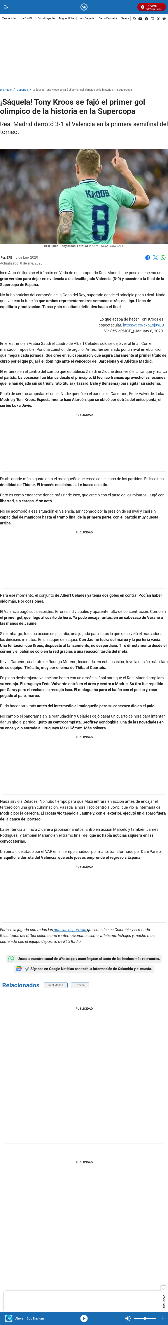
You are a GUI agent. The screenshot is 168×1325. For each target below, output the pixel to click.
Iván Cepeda (86, 18)
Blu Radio (6, 89)
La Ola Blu (27, 18)
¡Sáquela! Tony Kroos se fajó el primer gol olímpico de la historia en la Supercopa (82, 89)
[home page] (84, 7)
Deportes (22, 89)
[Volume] (145, 1318)
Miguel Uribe (66, 18)
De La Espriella (107, 18)
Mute (128, 1318)
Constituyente (46, 18)
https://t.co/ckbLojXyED (143, 325)
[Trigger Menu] (6, 7)
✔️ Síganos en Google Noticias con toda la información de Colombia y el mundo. (84, 969)
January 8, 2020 (149, 331)
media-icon (84, 1318)
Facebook (147, 257)
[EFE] (9, 257)
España (80, 985)
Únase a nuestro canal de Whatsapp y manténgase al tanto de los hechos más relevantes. (84, 959)
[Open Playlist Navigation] (163, 1318)
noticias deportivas (70, 929)
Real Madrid (55, 985)
